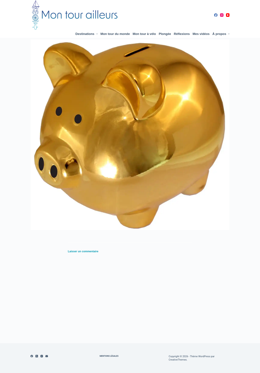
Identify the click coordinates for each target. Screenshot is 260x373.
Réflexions (182, 34)
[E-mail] (46, 356)
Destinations (87, 34)
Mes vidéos (201, 34)
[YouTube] (227, 15)
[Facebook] (216, 15)
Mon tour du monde (115, 34)
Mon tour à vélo (144, 34)
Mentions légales (109, 356)
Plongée (165, 34)
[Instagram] (222, 15)
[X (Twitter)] (36, 356)
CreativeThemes (178, 359)
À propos (220, 34)
